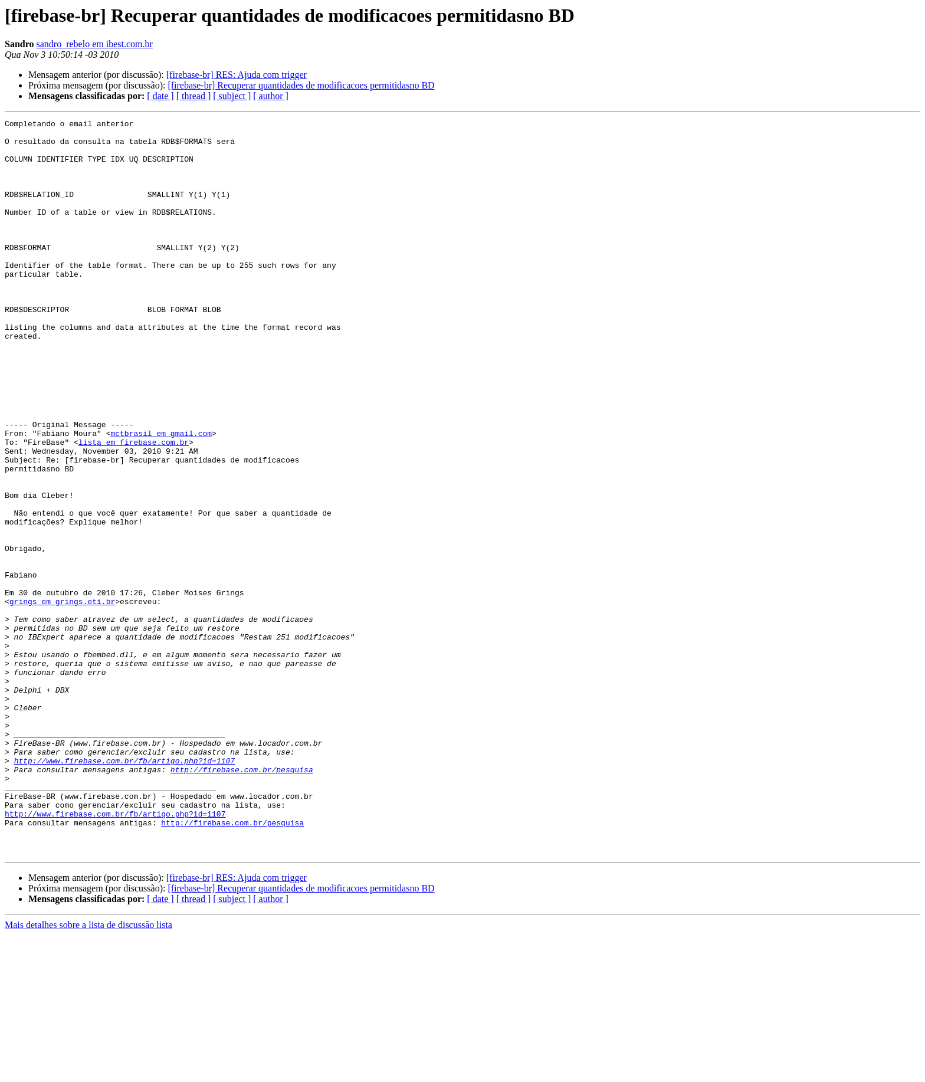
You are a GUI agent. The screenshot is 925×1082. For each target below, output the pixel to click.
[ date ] (160, 96)
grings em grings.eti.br (62, 698)
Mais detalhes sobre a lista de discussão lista (88, 1072)
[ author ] (270, 96)
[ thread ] (193, 96)
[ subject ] (232, 96)
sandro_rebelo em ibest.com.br (95, 44)
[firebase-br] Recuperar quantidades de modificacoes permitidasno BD (301, 85)
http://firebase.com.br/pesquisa (241, 900)
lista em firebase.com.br (133, 507)
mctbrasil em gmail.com (161, 496)
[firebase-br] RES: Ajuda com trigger (236, 75)
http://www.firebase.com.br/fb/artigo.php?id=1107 (124, 889)
